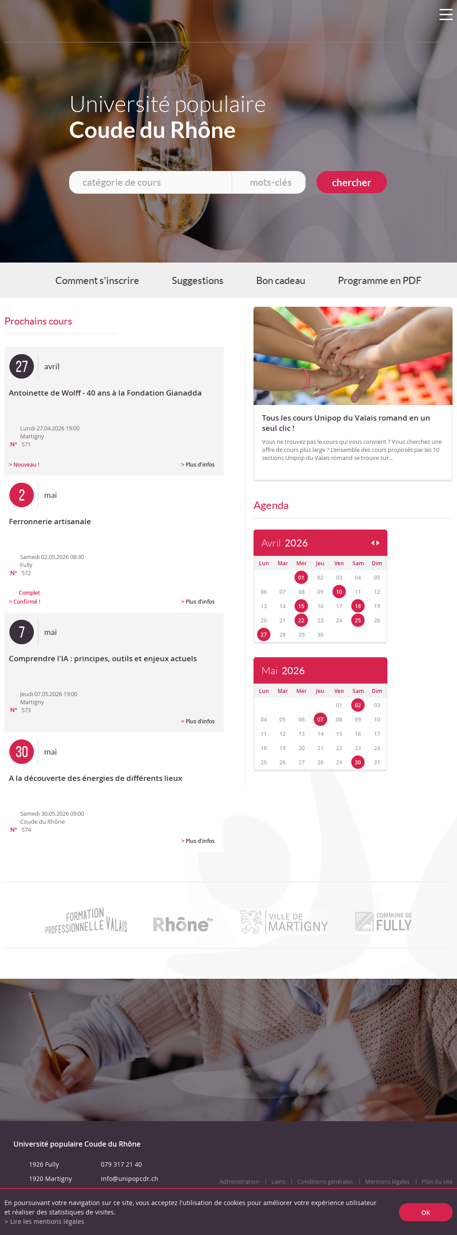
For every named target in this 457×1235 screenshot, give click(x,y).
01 (301, 577)
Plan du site (437, 1182)
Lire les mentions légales (47, 1221)
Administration (239, 1182)
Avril (285, 543)
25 (358, 620)
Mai (283, 670)
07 (320, 719)
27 (264, 634)
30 (358, 762)
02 (358, 705)
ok (425, 1212)
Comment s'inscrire (97, 280)
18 (358, 606)
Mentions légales (387, 1182)
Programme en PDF (379, 280)
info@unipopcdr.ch (129, 1178)
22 (301, 620)
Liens (278, 1182)
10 (339, 592)
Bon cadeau (280, 280)
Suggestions (198, 280)
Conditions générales (325, 1182)
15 (301, 606)
